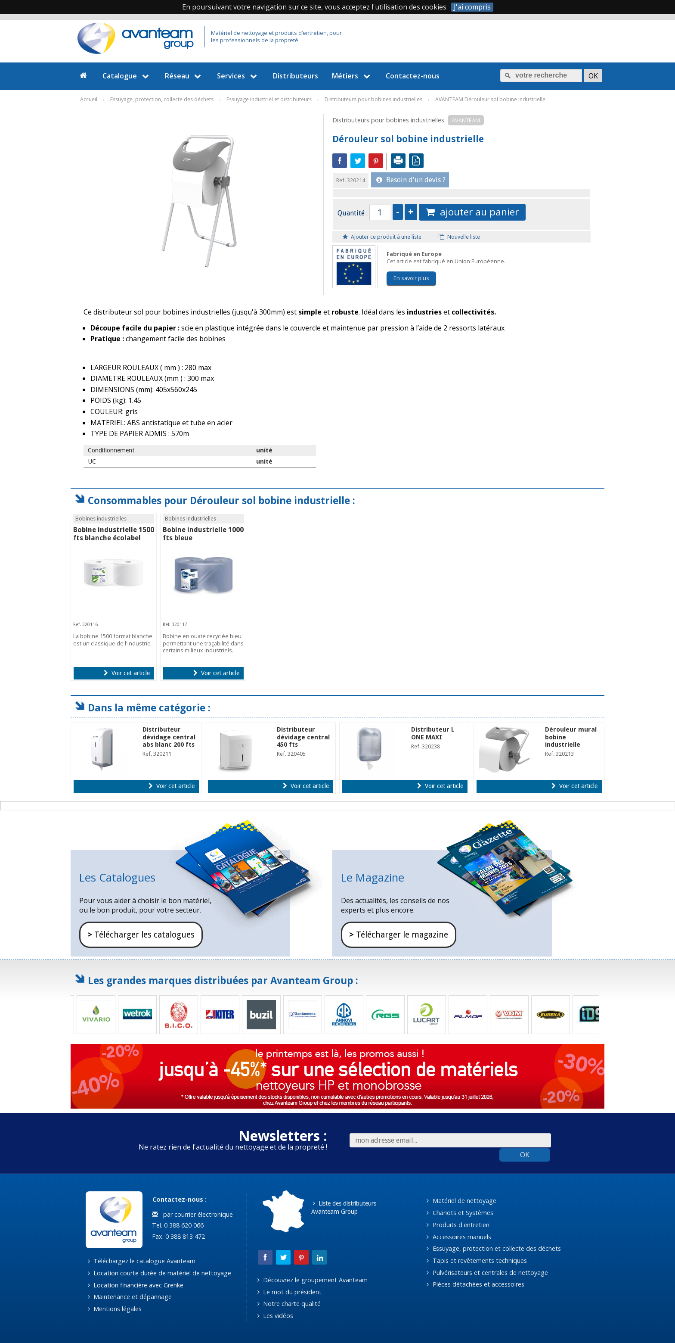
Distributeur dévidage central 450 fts (303, 737)
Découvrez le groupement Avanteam (312, 1280)
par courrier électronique (192, 1214)
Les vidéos (275, 1316)
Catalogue (126, 76)
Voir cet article (127, 673)
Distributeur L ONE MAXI (433, 733)
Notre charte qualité (289, 1303)
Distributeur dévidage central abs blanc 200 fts (168, 737)
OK (524, 1154)
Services (238, 76)
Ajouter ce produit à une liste (382, 237)
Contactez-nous (413, 76)
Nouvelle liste (459, 237)
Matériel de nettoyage (461, 1201)
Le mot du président (289, 1292)
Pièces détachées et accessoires (475, 1284)
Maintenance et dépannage (130, 1297)
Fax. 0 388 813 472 (177, 1236)
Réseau (184, 76)
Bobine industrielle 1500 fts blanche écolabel (113, 534)
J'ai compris (472, 7)
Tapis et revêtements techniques (476, 1260)
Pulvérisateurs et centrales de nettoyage (487, 1272)
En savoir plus (411, 278)
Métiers (352, 76)
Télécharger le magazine (398, 935)
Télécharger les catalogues (141, 935)
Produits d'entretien (458, 1225)
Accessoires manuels (459, 1237)
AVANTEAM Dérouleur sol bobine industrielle (490, 99)
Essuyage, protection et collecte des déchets (493, 1248)
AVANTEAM (466, 120)
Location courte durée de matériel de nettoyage (159, 1273)
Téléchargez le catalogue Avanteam (141, 1261)
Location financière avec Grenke (135, 1285)
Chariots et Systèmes (460, 1213)
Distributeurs (295, 76)
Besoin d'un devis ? (411, 180)
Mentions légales (115, 1309)
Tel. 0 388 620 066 (177, 1225)
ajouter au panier (472, 211)
